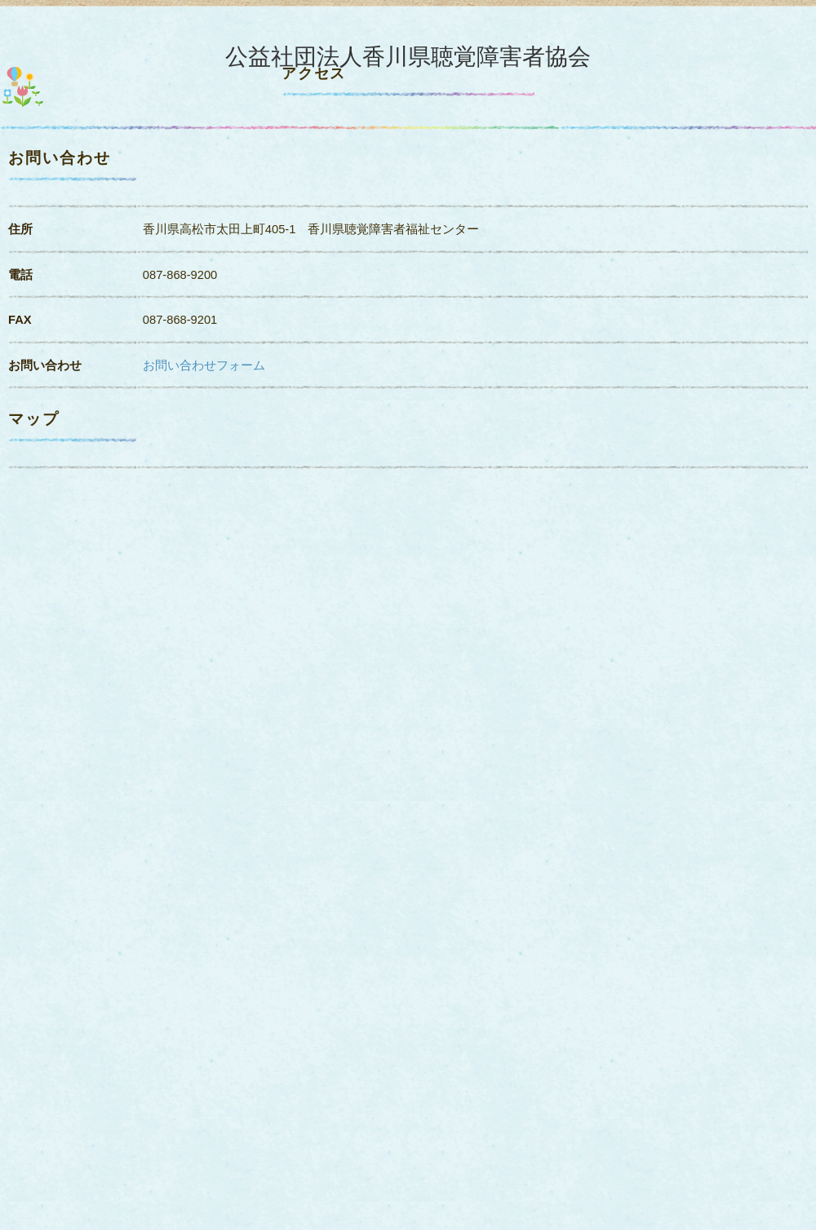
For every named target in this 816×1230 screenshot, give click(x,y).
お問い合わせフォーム (204, 365)
